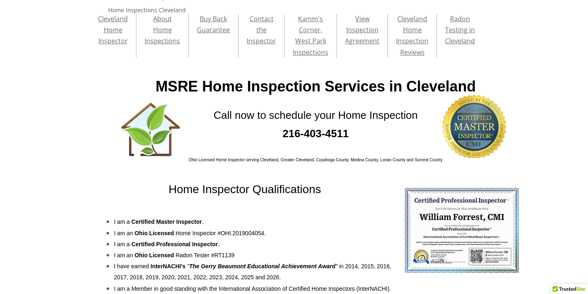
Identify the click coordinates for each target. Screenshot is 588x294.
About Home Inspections (162, 29)
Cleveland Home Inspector (113, 29)
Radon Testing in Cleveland (460, 29)
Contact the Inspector (261, 29)
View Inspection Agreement (362, 29)
